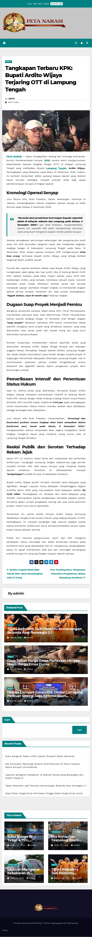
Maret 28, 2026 (62, 878)
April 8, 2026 (17, 878)
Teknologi (56, 832)
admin (11, 98)
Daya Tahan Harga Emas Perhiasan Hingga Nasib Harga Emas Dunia (43, 662)
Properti (11, 832)
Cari (7, 720)
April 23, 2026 (18, 845)
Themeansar (72, 923)
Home (5, 930)
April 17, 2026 (61, 845)
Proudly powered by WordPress (28, 923)
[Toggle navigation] (87, 43)
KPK (47, 160)
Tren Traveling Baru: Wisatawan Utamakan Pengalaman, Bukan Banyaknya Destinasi (67, 573)
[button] (76, 43)
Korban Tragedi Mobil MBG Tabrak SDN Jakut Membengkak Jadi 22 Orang (25, 573)
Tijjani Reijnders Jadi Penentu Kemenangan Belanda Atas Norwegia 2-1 (44, 631)
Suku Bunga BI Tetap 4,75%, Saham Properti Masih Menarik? (40, 756)
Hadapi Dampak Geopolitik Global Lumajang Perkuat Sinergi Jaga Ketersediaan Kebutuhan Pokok (45, 696)
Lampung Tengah (56, 168)
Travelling (12, 865)
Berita (8, 62)
